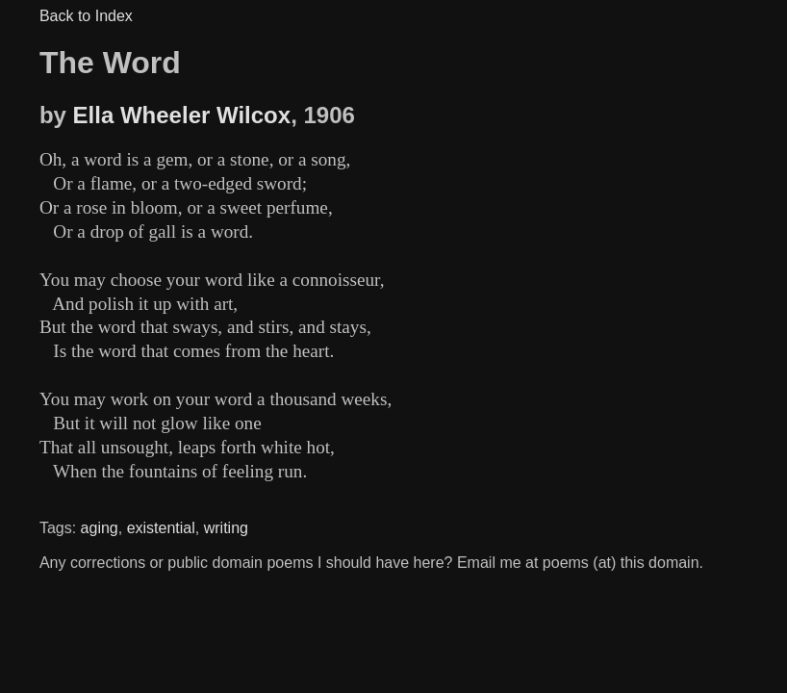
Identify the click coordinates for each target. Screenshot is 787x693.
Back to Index (86, 16)
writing (226, 528)
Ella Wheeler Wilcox (182, 115)
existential (161, 528)
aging (99, 528)
